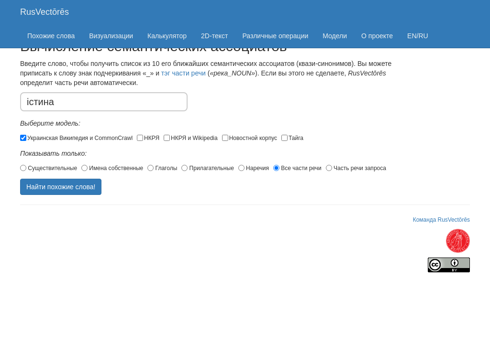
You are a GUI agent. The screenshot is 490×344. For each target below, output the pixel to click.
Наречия (253, 168)
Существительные (48, 168)
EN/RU (417, 36)
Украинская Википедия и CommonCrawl (76, 138)
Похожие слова (51, 36)
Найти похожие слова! (60, 187)
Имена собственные (112, 168)
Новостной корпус (249, 138)
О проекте (377, 36)
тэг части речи (183, 73)
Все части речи (297, 168)
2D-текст (214, 36)
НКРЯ (148, 138)
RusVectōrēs (44, 12)
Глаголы (162, 168)
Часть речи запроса (356, 168)
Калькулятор (167, 36)
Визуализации (111, 36)
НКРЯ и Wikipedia (191, 138)
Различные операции (275, 36)
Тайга (292, 138)
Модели (335, 36)
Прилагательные (207, 168)
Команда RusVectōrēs (441, 219)
